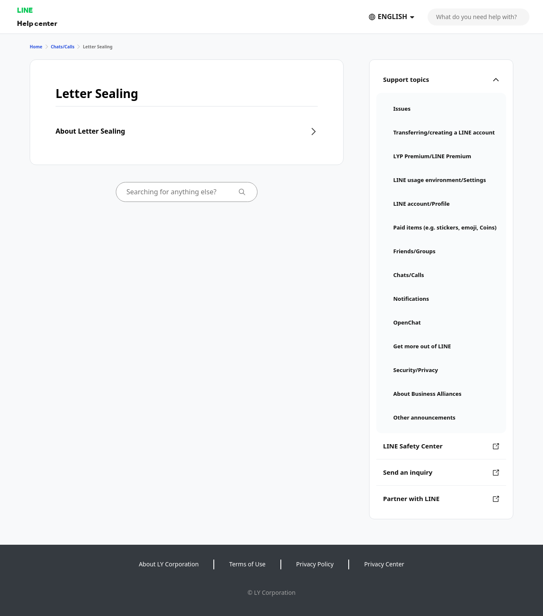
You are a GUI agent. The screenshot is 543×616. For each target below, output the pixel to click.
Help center (37, 23)
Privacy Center (384, 564)
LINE (25, 10)
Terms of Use (247, 564)
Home (36, 47)
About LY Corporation (169, 564)
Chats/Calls (63, 47)
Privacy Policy (314, 564)
